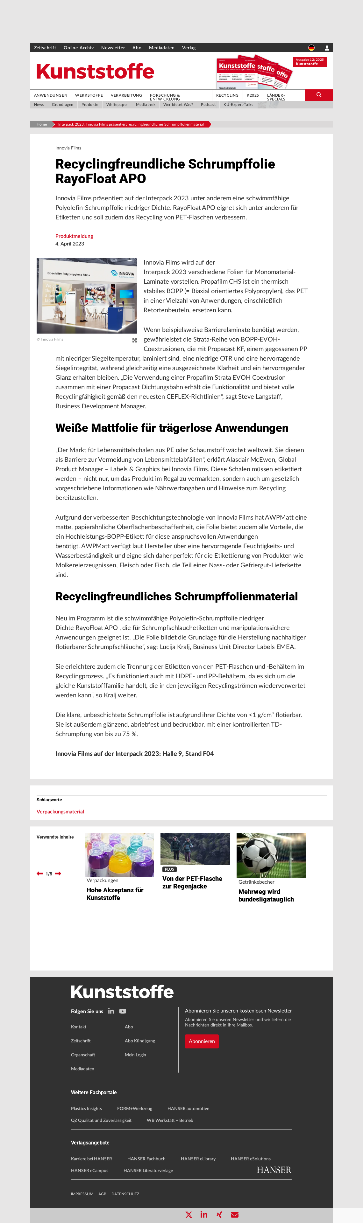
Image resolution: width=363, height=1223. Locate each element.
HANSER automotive (188, 1109)
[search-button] (319, 95)
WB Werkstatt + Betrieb (170, 1120)
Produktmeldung (74, 236)
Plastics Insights (86, 1109)
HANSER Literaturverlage (148, 1171)
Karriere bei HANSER (91, 1159)
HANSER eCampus (89, 1171)
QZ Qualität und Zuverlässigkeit (101, 1120)
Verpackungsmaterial (60, 811)
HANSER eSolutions (251, 1159)
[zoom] (134, 340)
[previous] (40, 873)
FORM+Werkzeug (134, 1109)
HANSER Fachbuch (146, 1159)
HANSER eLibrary (198, 1159)
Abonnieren (202, 1041)
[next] (58, 873)
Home (42, 124)
